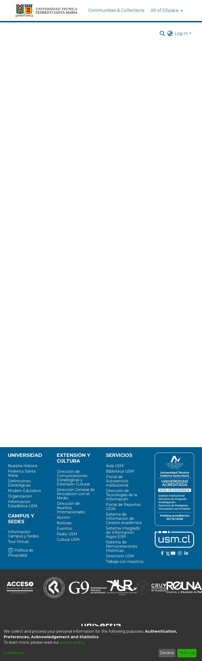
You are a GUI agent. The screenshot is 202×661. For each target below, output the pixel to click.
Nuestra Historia (22, 465)
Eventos (64, 528)
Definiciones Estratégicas (19, 483)
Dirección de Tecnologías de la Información (121, 494)
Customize (14, 653)
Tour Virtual (18, 541)
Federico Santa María (21, 473)
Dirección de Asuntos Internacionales (71, 507)
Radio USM (67, 534)
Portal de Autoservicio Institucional (117, 481)
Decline (167, 653)
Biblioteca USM (120, 471)
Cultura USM (68, 539)
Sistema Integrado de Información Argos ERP (123, 532)
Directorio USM (120, 556)
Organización (20, 496)
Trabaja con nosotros (124, 561)
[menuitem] (166, 10)
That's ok (187, 653)
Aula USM (115, 465)
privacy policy (72, 642)
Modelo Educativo (24, 490)
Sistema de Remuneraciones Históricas (121, 546)
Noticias (64, 523)
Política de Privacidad (20, 553)
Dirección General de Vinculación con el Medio (76, 493)
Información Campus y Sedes (23, 534)
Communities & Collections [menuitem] (116, 10)
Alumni (63, 517)
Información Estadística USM (23, 503)
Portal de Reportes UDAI (123, 506)
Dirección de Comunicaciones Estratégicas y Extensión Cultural (73, 478)
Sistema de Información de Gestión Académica (124, 518)
